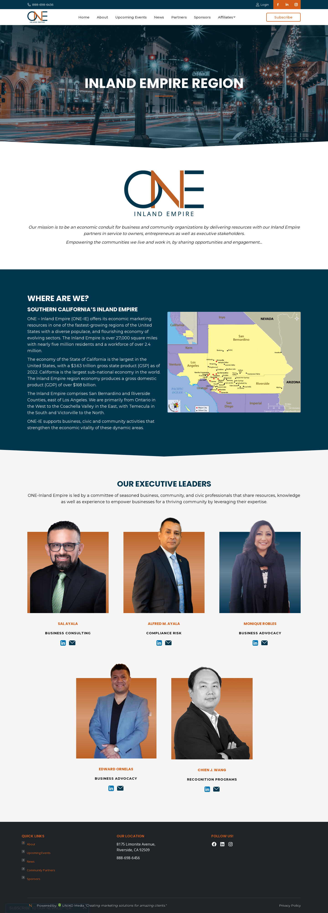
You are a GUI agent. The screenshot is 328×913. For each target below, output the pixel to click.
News (31, 861)
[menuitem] (83, 17)
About (31, 844)
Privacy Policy (290, 905)
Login (262, 5)
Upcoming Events (39, 853)
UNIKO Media (71, 905)
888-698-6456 (40, 5)
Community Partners (41, 870)
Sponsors (33, 879)
